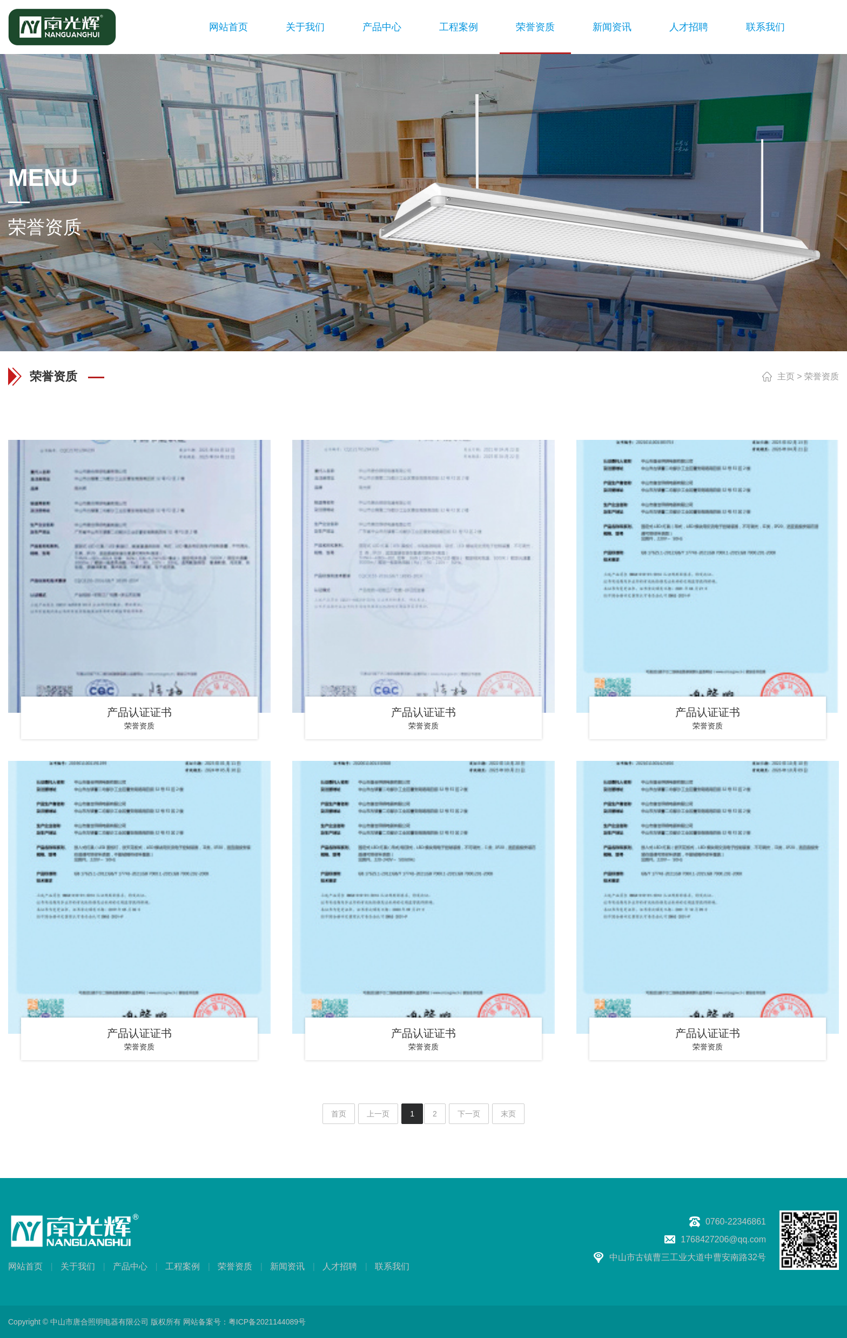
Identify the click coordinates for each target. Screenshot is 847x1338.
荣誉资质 (535, 27)
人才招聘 (688, 27)
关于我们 (305, 27)
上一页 (378, 1113)
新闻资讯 (612, 27)
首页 (338, 1113)
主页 (786, 376)
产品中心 (381, 27)
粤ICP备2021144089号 (267, 1321)
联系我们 (765, 27)
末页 (508, 1113)
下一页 (469, 1113)
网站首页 (228, 27)
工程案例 (458, 27)
